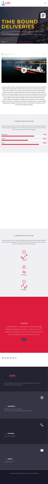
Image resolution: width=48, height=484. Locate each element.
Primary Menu (45, 3)
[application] (24, 70)
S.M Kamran (35, 473)
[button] (24, 70)
